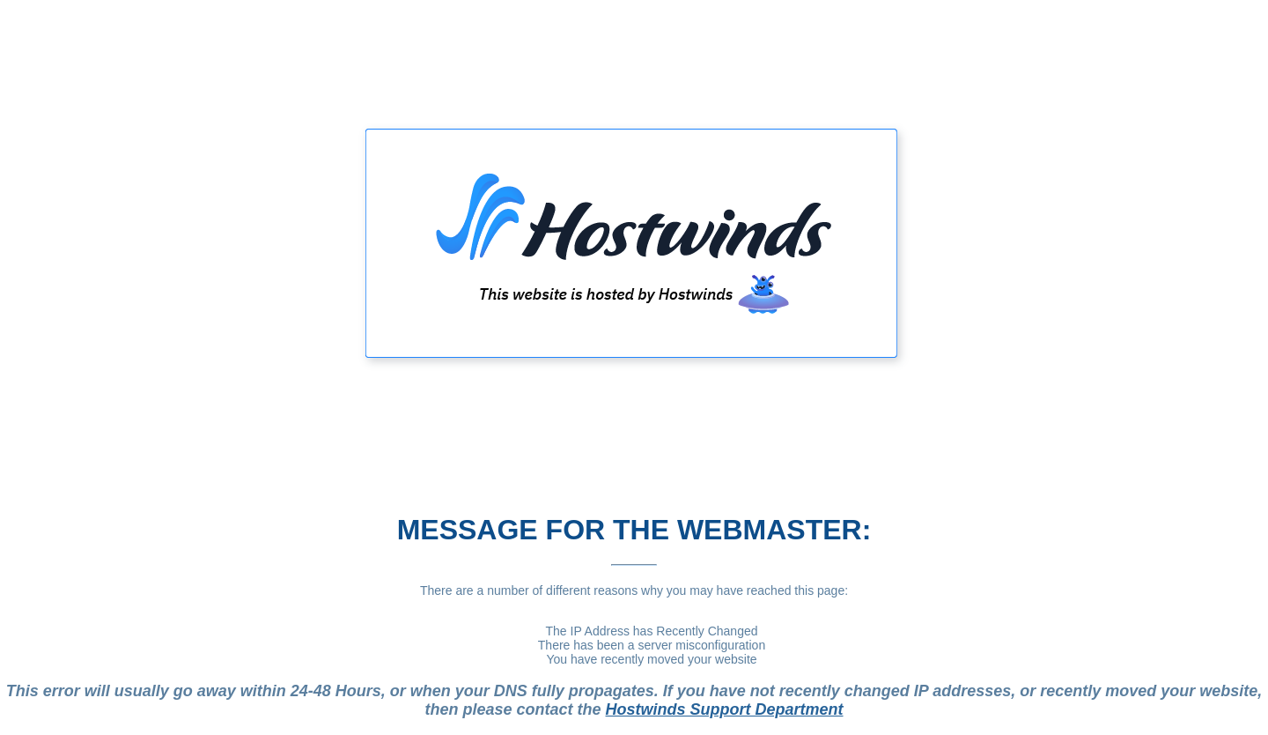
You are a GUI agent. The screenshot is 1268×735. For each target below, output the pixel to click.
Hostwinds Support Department (725, 709)
